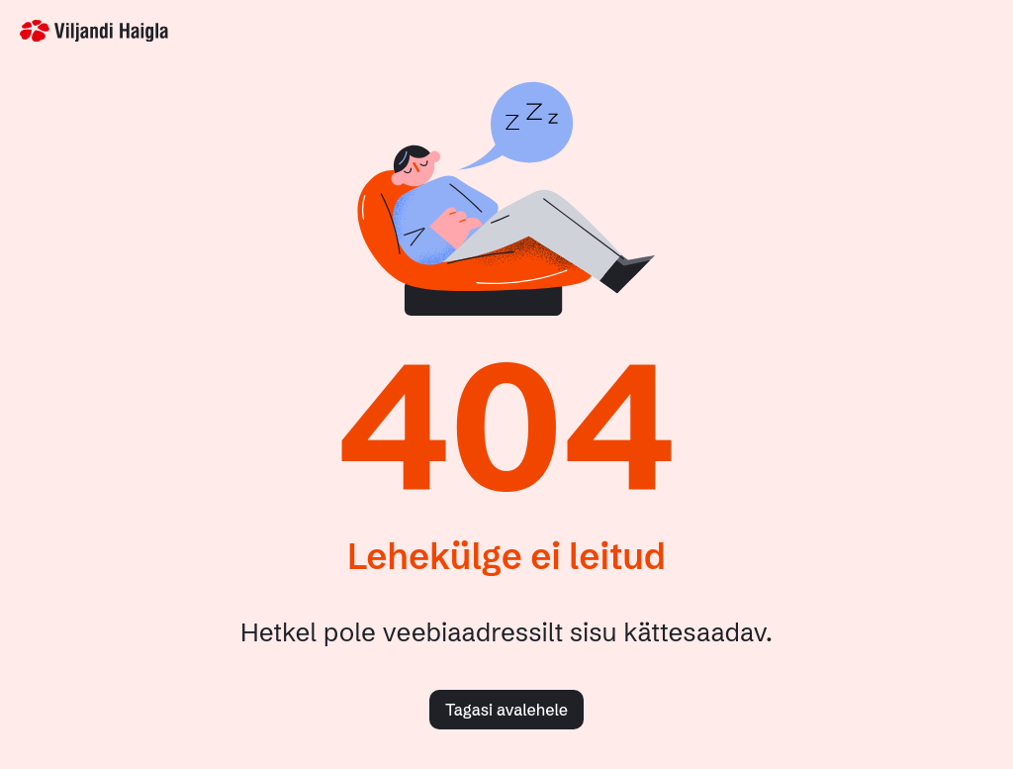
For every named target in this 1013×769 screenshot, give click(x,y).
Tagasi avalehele (506, 710)
